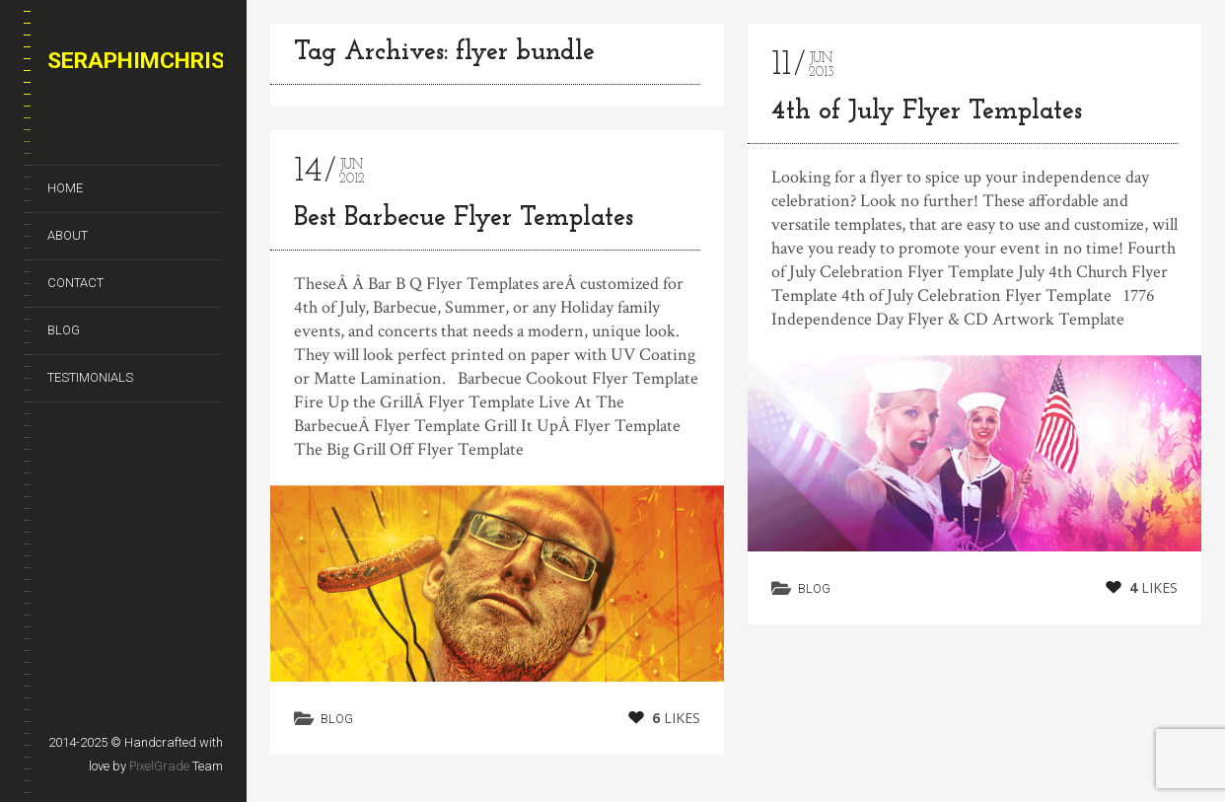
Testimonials (90, 377)
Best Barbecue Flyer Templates (463, 218)
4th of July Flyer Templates (926, 112)
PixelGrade (159, 766)
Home (65, 188)
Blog (63, 330)
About (67, 235)
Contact (75, 282)
